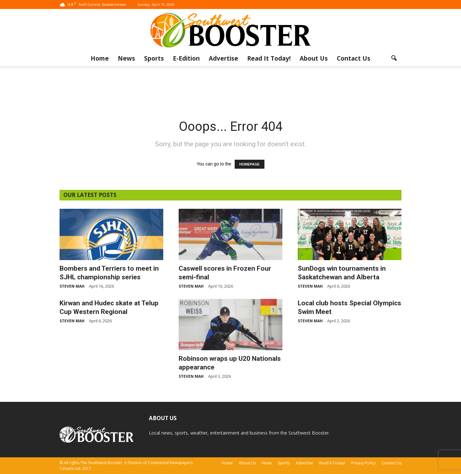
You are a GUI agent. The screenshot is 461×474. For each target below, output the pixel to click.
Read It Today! (269, 58)
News (126, 58)
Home (100, 58)
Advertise (223, 58)
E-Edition (186, 58)
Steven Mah (72, 286)
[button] (393, 58)
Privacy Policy (363, 463)
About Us (314, 58)
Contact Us (353, 58)
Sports (154, 58)
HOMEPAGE (249, 164)
